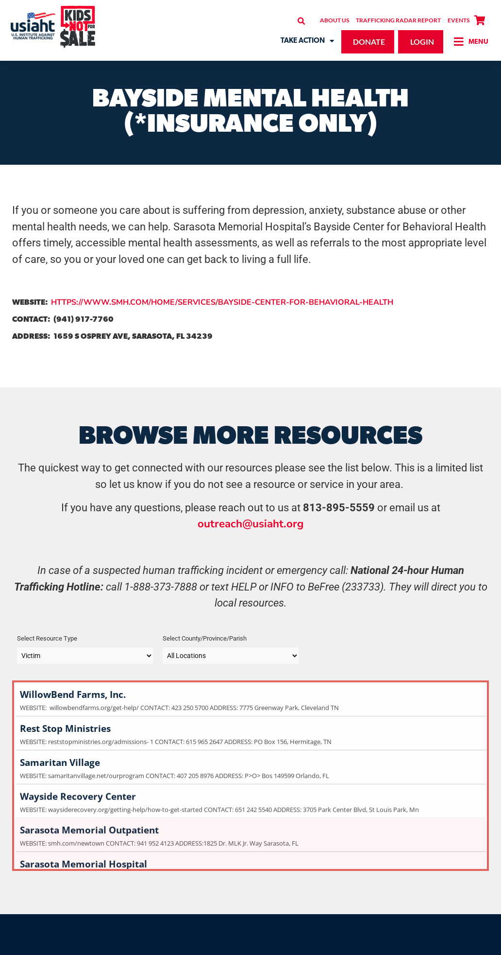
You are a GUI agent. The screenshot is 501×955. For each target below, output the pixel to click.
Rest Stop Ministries (250, 719)
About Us (334, 20)
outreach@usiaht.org (251, 523)
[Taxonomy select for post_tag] (231, 655)
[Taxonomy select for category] (85, 655)
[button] (301, 21)
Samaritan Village (250, 753)
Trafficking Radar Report (398, 20)
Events (458, 20)
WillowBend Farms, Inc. (250, 685)
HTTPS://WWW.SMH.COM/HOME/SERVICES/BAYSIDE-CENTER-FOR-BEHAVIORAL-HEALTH (222, 302)
